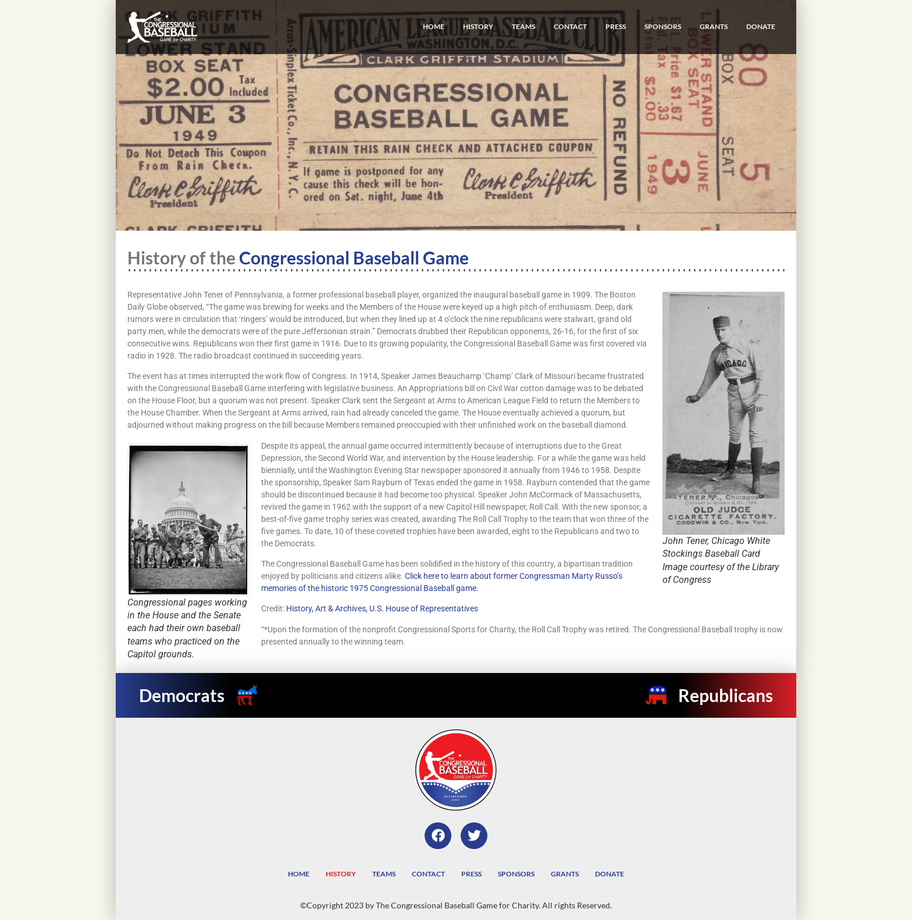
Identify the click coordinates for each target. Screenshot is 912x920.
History (478, 26)
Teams (523, 26)
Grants (714, 26)
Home (433, 26)
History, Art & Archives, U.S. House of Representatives (382, 608)
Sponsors (662, 26)
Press (615, 26)
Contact (570, 26)
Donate (760, 26)
